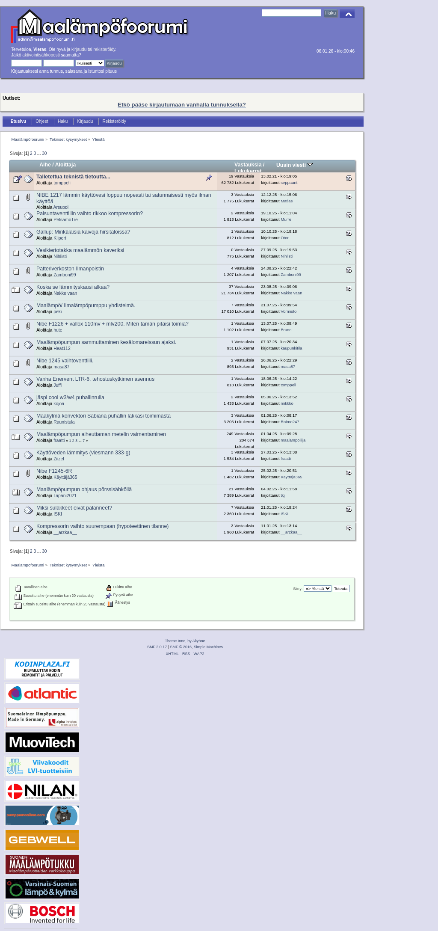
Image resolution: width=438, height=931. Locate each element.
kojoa (58, 403)
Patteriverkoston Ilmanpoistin (70, 269)
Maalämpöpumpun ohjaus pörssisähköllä (84, 489)
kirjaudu (78, 49)
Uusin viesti (294, 165)
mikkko (287, 403)
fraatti (59, 440)
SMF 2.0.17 (157, 647)
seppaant (289, 182)
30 (44, 153)
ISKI (57, 514)
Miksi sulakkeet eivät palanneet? (74, 508)
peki (57, 311)
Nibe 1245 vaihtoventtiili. (64, 361)
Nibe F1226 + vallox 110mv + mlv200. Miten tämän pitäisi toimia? (112, 324)
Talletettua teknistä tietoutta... (73, 177)
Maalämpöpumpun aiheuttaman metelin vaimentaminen (101, 434)
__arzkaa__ (65, 532)
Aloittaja (65, 165)
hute (57, 330)
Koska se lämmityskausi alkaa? (73, 287)
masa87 (61, 367)
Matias (287, 201)
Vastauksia (248, 165)
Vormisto (288, 311)
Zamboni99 (64, 275)
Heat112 (62, 348)
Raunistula (63, 422)
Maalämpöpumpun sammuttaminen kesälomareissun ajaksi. (106, 342)
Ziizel (58, 459)
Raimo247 (290, 421)
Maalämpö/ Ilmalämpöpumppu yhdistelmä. (85, 305)
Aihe (45, 165)
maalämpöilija (293, 440)
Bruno (286, 329)
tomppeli (62, 183)
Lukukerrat (248, 171)
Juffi (57, 385)
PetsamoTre (65, 219)
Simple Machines (208, 647)
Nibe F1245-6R (54, 471)
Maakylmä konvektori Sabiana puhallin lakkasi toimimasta (103, 416)
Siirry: (297, 589)
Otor (285, 237)
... (39, 153)
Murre (286, 219)
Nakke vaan (65, 293)
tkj (283, 495)
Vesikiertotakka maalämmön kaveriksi (80, 250)
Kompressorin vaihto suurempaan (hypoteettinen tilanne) (102, 526)
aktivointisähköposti (40, 55)
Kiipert (59, 238)
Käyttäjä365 (65, 477)
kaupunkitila (291, 348)
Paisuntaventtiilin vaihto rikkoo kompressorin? (89, 213)
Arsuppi (61, 207)
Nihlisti (60, 256)
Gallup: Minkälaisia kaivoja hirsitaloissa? (83, 232)
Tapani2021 (65, 495)
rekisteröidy (104, 49)
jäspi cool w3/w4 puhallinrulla (70, 397)
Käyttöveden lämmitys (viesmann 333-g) (83, 453)
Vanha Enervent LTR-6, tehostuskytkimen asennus (95, 379)
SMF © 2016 (181, 647)
